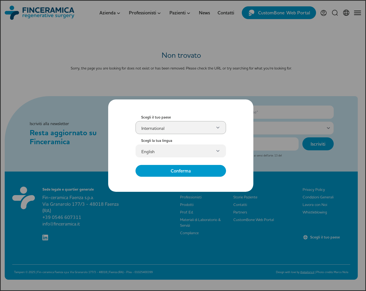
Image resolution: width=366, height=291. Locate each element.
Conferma (181, 171)
